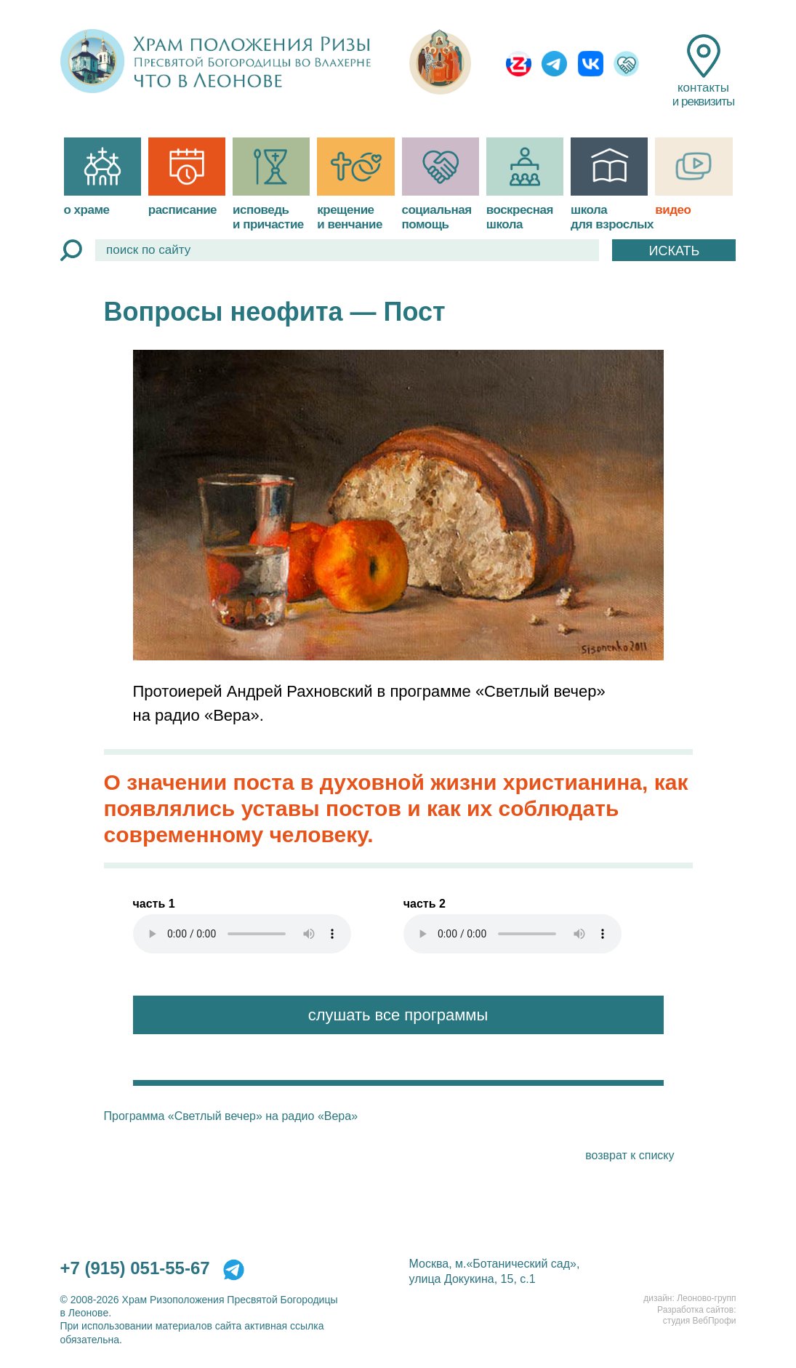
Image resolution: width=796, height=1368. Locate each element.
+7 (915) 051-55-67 (135, 1268)
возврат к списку (629, 1155)
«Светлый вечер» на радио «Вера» (263, 1116)
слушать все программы (398, 1015)
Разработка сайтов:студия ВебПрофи (696, 1316)
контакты (703, 71)
